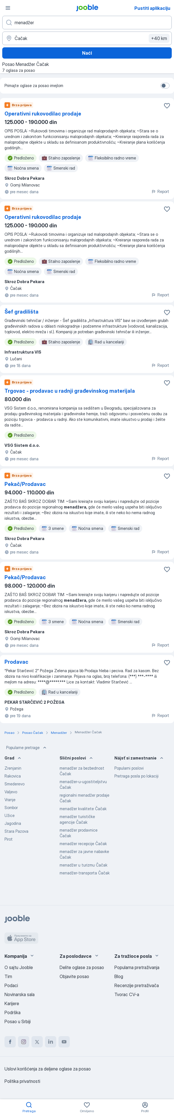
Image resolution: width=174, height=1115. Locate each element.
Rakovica (12, 776)
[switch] (165, 85)
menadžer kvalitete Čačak (83, 808)
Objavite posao (74, 976)
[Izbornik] (7, 8)
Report (160, 191)
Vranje (9, 799)
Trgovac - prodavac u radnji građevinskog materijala (69, 391)
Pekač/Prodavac (25, 484)
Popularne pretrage (27, 747)
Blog (118, 976)
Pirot (8, 839)
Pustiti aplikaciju (152, 8)
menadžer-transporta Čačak (85, 872)
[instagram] (23, 1041)
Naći (87, 53)
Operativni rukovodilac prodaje (42, 114)
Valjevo (10, 791)
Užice (9, 815)
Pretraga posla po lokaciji (136, 776)
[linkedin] (50, 1041)
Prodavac (16, 662)
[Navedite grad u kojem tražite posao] (87, 38)
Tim (8, 976)
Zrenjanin (12, 768)
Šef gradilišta (21, 312)
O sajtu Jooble (18, 967)
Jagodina (12, 823)
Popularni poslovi (129, 768)
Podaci (11, 985)
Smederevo (14, 783)
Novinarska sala (19, 994)
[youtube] (64, 1041)
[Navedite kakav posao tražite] (87, 22)
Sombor (11, 807)
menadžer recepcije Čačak (83, 843)
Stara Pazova (16, 831)
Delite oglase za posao (82, 967)
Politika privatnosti (22, 1081)
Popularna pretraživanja (136, 967)
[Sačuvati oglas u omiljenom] (167, 106)
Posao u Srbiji (17, 1021)
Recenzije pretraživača (136, 985)
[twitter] (37, 1041)
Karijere (11, 1003)
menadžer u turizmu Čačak (83, 865)
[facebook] (10, 1041)
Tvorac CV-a (126, 994)
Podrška (12, 1012)
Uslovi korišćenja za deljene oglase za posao (47, 1069)
